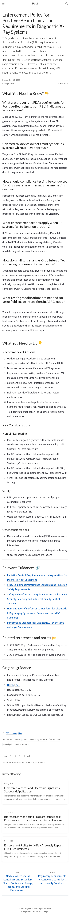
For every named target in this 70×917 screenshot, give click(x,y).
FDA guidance (11, 733)
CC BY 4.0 (29, 762)
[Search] (66, 3)
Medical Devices (13, 739)
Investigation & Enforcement (15, 744)
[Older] (18, 882)
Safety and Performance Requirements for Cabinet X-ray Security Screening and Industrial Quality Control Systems (37, 599)
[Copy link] (28, 756)
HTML (10, 684)
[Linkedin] (24, 756)
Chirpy (32, 911)
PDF (17, 684)
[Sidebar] (3, 3)
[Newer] (52, 882)
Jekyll (45, 911)
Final (20, 733)
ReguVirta (9, 83)
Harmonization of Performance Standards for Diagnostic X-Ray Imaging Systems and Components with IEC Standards (37, 613)
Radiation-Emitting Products (35, 739)
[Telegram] (20, 756)
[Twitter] (10, 756)
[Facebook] (15, 756)
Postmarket (55, 739)
